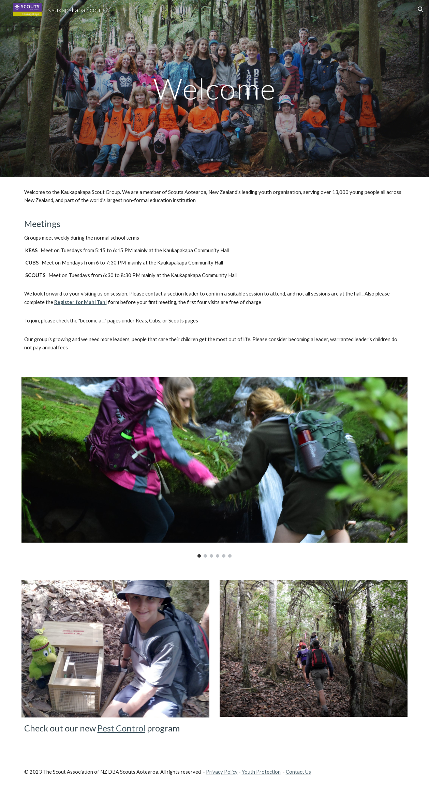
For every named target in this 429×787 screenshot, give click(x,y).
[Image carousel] (214, 467)
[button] (421, 9)
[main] (214, 88)
